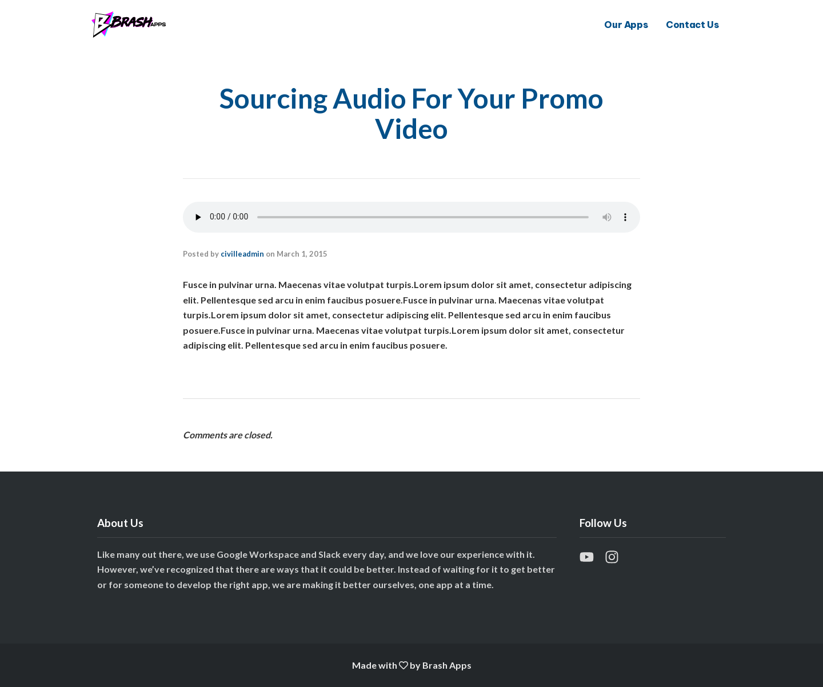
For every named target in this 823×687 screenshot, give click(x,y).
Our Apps (626, 24)
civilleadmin (242, 253)
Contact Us (692, 24)
